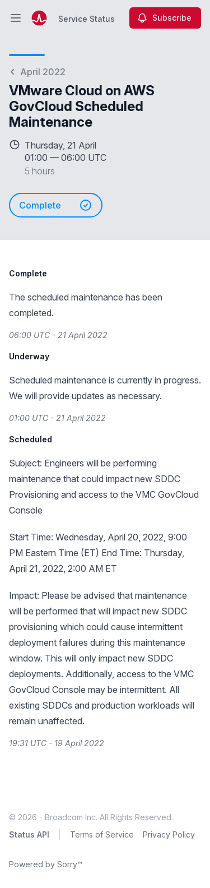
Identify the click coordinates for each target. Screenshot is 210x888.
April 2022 (37, 71)
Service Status (86, 19)
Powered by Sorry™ (45, 864)
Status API (29, 834)
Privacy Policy (169, 834)
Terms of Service (102, 834)
